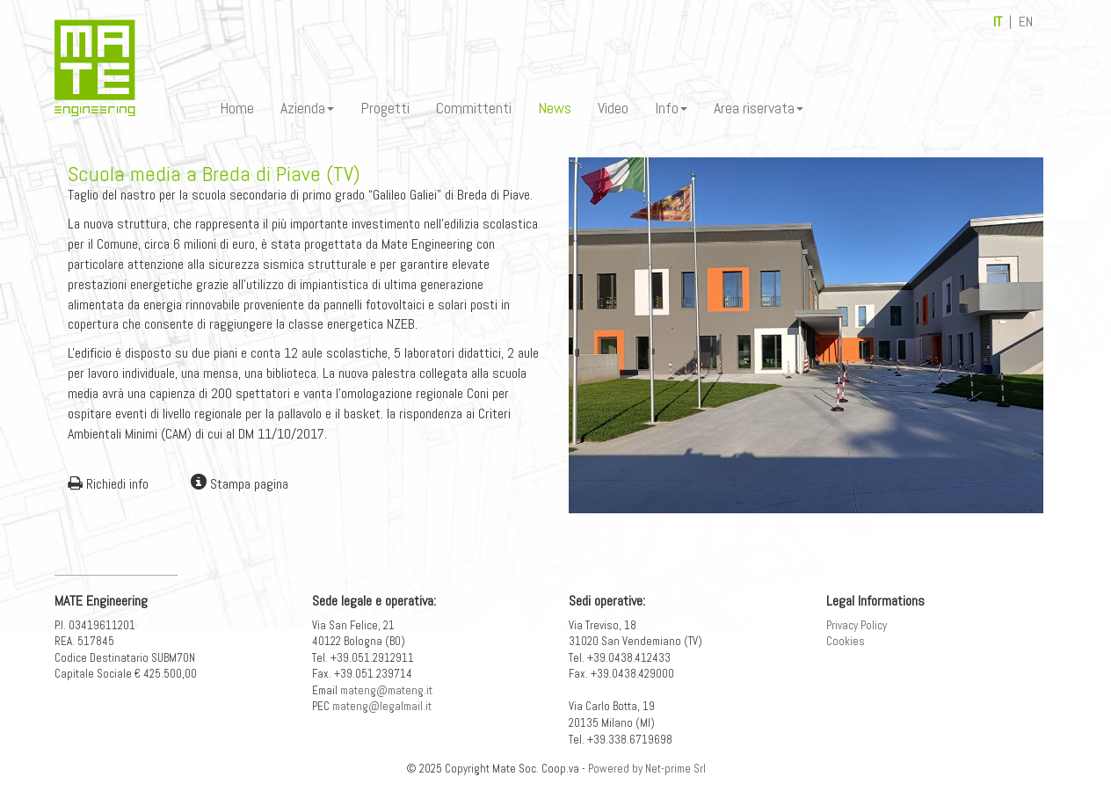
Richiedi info (108, 484)
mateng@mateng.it (386, 690)
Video (613, 108)
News (554, 108)
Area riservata (758, 108)
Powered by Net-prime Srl (647, 768)
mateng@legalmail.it (382, 706)
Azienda (307, 108)
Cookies (845, 641)
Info (671, 108)
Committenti (474, 108)
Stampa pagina (239, 484)
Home (237, 108)
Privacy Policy (856, 625)
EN (1026, 21)
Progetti (385, 108)
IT (997, 21)
